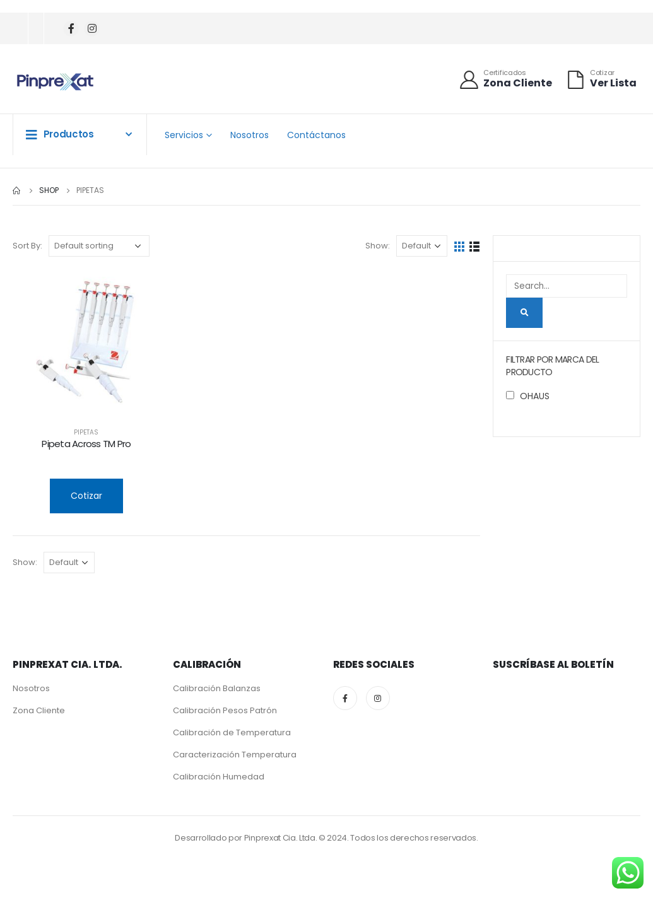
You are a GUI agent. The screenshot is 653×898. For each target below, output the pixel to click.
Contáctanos (316, 135)
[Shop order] (99, 246)
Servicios (184, 135)
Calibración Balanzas (217, 688)
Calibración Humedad (218, 777)
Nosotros (249, 135)
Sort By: (27, 246)
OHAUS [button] (535, 396)
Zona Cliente (39, 710)
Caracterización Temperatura (235, 755)
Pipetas (86, 432)
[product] (86, 343)
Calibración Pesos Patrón (225, 710)
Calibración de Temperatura (232, 732)
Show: (377, 246)
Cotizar (86, 495)
